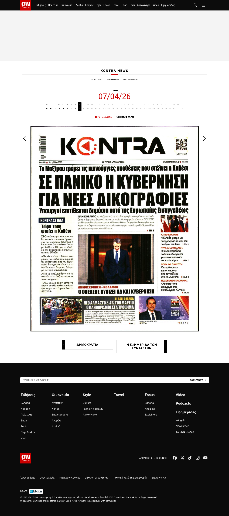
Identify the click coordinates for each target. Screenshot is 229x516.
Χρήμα (55, 408)
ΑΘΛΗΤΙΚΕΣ (113, 79)
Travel (115, 5)
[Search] (198, 379)
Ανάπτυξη (57, 402)
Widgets (180, 420)
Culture (87, 402)
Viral (23, 438)
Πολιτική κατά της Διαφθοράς (130, 477)
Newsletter (182, 426)
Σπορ (124, 5)
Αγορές (56, 420)
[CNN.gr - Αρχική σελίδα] (25, 458)
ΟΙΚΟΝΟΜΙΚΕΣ (130, 79)
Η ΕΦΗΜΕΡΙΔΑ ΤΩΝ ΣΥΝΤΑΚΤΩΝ (147, 346)
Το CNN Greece (185, 432)
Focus (107, 5)
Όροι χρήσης (28, 477)
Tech (132, 5)
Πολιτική (53, 5)
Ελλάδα (78, 5)
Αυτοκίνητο (144, 5)
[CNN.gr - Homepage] (25, 5)
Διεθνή (56, 426)
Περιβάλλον (28, 432)
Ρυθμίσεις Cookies (69, 477)
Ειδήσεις (41, 5)
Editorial (149, 402)
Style (98, 5)
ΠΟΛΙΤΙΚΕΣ (96, 79)
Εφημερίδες (168, 5)
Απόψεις (150, 408)
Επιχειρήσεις (60, 414)
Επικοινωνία (159, 477)
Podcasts (183, 403)
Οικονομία (66, 5)
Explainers (151, 414)
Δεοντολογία (47, 477)
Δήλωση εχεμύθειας (96, 477)
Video (155, 5)
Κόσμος (89, 5)
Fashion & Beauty (93, 408)
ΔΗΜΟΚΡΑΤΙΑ (80, 345)
